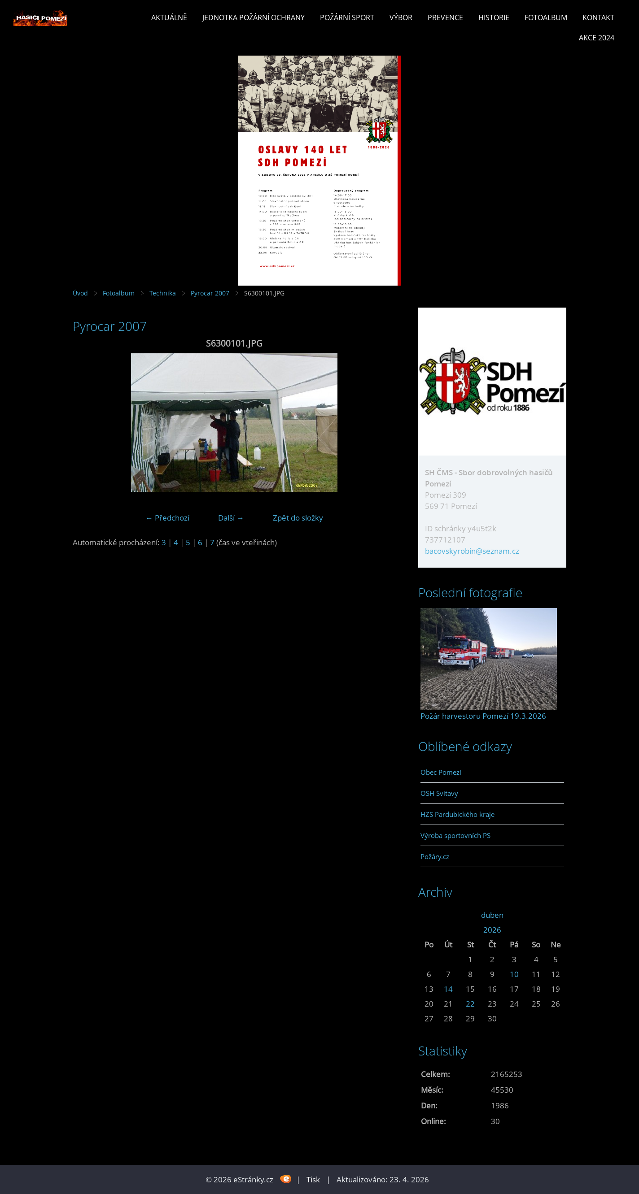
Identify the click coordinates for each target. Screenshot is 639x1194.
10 (514, 974)
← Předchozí (167, 517)
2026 (492, 930)
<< (429, 915)
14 (448, 989)
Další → (231, 517)
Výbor (401, 17)
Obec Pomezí (440, 772)
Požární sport (347, 17)
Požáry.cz (434, 856)
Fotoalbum (546, 17)
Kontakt (598, 17)
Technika (162, 293)
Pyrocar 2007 (210, 293)
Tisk (313, 1179)
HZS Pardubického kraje (457, 814)
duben (492, 915)
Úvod (80, 293)
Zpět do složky (298, 517)
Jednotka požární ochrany (253, 17)
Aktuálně (169, 17)
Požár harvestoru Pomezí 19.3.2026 (483, 716)
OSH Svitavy (439, 793)
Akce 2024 (596, 38)
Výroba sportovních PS (455, 835)
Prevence (445, 17)
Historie (493, 17)
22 (470, 1004)
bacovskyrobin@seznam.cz (472, 551)
